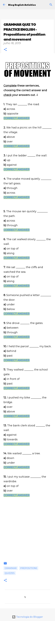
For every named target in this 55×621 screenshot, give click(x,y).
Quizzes (10, 573)
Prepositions (28, 568)
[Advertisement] (27, 534)
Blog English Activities (22, 4)
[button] (5, 50)
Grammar (11, 568)
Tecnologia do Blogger (27, 616)
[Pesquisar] (51, 4)
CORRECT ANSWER (17, 118)
